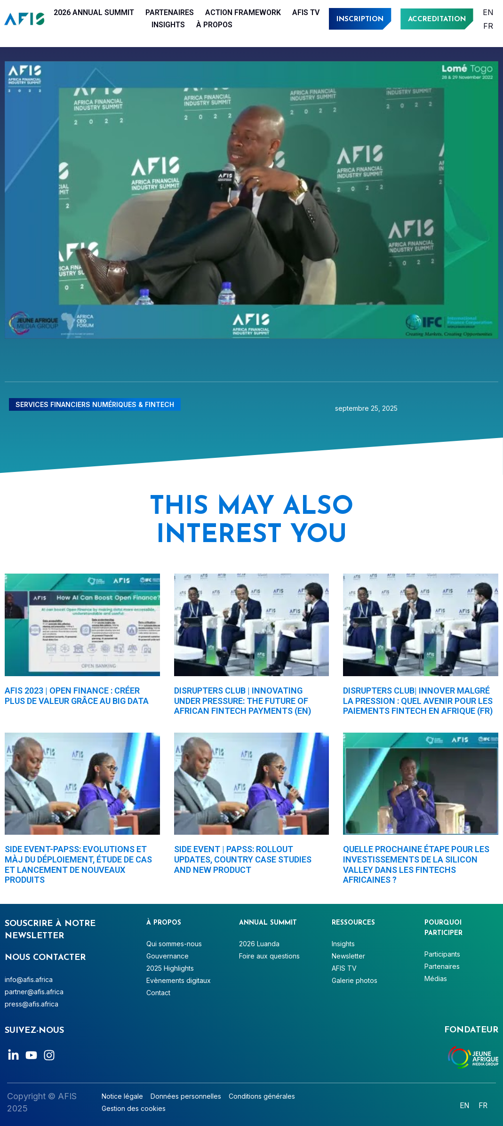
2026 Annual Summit (94, 12)
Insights (168, 24)
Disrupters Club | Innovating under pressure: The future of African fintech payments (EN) (242, 701)
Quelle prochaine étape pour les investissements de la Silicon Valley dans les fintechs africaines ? (416, 864)
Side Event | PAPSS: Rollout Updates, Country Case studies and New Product (242, 859)
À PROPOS (214, 24)
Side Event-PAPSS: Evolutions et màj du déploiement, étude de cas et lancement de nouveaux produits (78, 864)
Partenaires (169, 12)
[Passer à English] (488, 12)
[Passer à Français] (488, 25)
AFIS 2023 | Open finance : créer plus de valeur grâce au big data (77, 696)
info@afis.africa (29, 979)
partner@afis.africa (34, 992)
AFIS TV (305, 12)
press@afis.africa (31, 1004)
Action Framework (243, 12)
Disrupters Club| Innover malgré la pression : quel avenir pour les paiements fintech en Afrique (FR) (418, 701)
